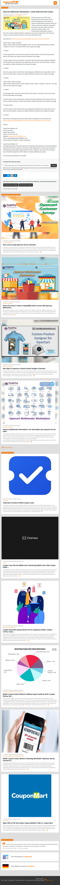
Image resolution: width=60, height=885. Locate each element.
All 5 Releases (6, 447)
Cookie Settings (49, 880)
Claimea (5, 563)
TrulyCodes (5, 500)
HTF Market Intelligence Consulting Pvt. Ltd (13, 691)
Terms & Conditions (20, 880)
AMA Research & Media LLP (9, 627)
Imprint (5, 880)
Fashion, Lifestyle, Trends (15, 499)
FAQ (2, 880)
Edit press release (26, 185)
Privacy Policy (11, 880)
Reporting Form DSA (39, 880)
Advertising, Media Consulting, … (16, 561)
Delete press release (11, 185)
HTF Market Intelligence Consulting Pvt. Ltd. (13, 756)
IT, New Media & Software (21, 14)
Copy (54, 165)
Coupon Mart (6, 820)
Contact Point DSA (30, 880)
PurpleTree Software (17, 15)
